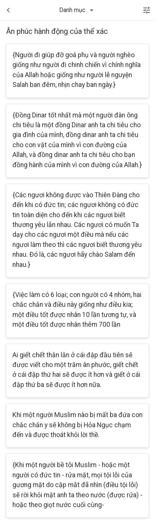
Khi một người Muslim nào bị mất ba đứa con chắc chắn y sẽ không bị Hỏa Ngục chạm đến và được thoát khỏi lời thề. (77, 425)
